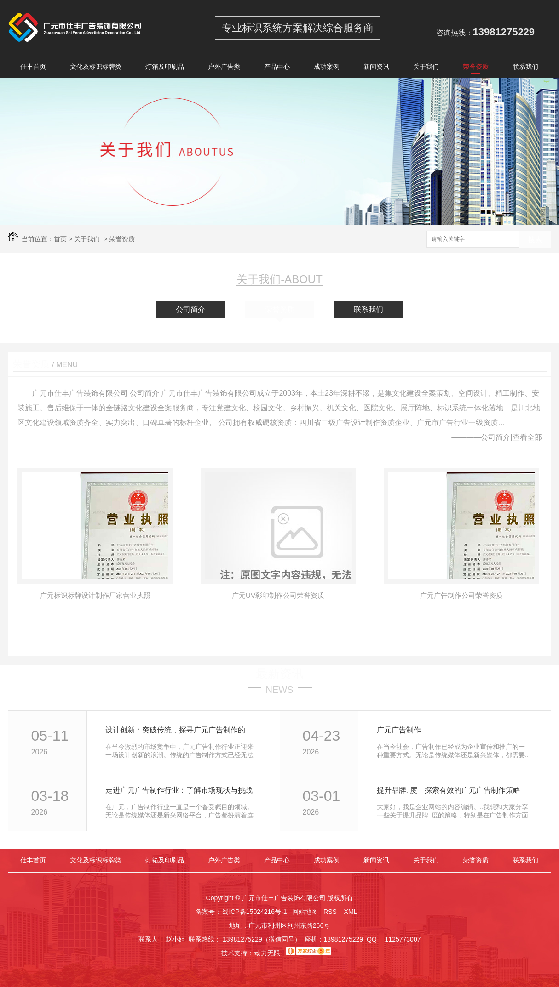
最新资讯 (280, 674)
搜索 (535, 240)
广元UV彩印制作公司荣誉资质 (278, 595)
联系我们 (525, 68)
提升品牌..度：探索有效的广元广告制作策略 (449, 790)
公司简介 (190, 309)
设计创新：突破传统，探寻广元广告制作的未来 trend (182, 730)
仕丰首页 (33, 68)
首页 (60, 239)
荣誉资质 (476, 68)
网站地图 (305, 911)
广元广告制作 (399, 730)
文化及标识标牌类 (95, 68)
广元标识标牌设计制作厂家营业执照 (95, 595)
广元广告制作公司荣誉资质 (461, 595)
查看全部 (527, 437)
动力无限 (267, 953)
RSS (331, 911)
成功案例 (327, 68)
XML (351, 911)
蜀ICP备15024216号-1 (254, 911)
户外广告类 (224, 68)
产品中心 (277, 68)
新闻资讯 (376, 68)
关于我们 (426, 68)
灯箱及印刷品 (164, 68)
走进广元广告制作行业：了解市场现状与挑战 (179, 790)
